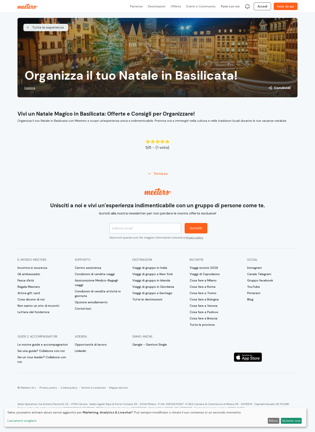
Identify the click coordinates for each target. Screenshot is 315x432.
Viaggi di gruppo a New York (152, 274)
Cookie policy (69, 387)
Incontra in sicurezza (32, 268)
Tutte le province (202, 325)
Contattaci (83, 308)
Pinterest (254, 293)
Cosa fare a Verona (203, 306)
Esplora (29, 88)
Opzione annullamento (91, 302)
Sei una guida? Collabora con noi (41, 351)
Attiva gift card (29, 293)
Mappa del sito (118, 387)
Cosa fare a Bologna (204, 299)
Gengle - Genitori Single (149, 344)
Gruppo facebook (260, 280)
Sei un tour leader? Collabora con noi (42, 359)
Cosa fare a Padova (204, 312)
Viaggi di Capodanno (205, 274)
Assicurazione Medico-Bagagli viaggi (96, 282)
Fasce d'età (26, 280)
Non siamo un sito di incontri (38, 306)
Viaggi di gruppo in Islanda (151, 280)
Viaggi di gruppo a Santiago (152, 293)
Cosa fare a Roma (202, 287)
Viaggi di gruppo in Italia (149, 268)
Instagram (254, 268)
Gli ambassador (29, 274)
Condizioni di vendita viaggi (95, 274)
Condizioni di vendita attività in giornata (98, 293)
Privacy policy (194, 237)
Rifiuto (273, 421)
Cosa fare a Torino (203, 293)
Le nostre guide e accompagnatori (43, 344)
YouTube (253, 287)
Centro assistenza (88, 268)
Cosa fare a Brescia (203, 318)
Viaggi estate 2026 (204, 268)
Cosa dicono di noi (31, 299)
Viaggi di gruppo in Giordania (153, 287)
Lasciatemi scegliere (22, 421)
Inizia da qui (285, 6)
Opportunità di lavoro (91, 344)
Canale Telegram (259, 274)
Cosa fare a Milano (203, 280)
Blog (250, 299)
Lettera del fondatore (33, 312)
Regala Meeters (29, 287)
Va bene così (291, 421)
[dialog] (155, 417)
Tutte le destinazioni (147, 299)
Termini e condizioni (93, 387)
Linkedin (80, 351)
